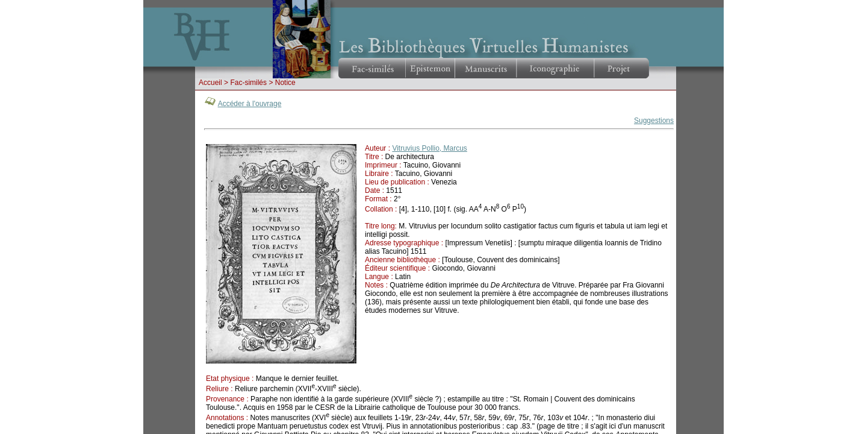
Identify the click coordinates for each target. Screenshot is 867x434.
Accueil (210, 82)
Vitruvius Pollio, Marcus (429, 148)
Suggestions (654, 120)
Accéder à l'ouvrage (250, 103)
